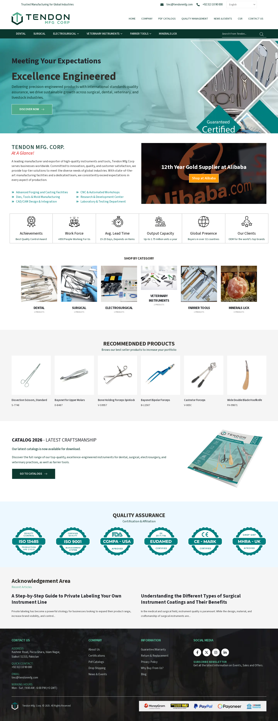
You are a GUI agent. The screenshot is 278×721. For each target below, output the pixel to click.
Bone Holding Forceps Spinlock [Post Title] (116, 400)
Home (132, 19)
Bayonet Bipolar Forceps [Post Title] (155, 400)
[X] (206, 652)
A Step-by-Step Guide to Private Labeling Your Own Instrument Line (66, 599)
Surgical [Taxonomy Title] (79, 308)
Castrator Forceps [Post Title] (194, 400)
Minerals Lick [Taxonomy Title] (239, 308)
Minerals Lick (168, 34)
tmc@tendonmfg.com (179, 5)
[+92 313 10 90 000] (198, 4)
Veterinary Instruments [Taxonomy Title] (159, 298)
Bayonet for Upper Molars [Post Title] (70, 400)
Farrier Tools (139, 34)
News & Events (223, 19)
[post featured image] (39, 284)
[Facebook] (197, 652)
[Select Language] (241, 4)
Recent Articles (22, 587)
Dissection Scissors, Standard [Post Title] (29, 400)
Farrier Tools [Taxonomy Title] (199, 308)
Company (147, 19)
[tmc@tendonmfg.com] (162, 4)
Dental (21, 34)
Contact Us (255, 19)
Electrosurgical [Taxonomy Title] (119, 308)
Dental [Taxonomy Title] (39, 308)
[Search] (261, 34)
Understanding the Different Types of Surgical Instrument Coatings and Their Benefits (191, 599)
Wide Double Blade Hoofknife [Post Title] (244, 400)
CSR (240, 19)
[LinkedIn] (225, 652)
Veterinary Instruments (103, 34)
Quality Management (194, 19)
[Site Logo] (41, 18)
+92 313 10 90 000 (213, 5)
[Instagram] (216, 652)
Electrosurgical (64, 34)
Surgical (39, 34)
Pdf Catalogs (167, 19)
